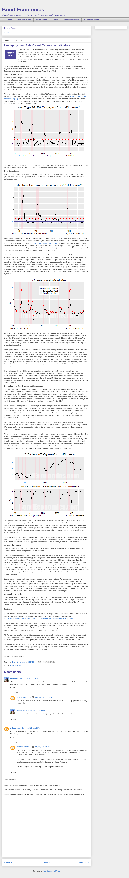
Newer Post (9, 863)
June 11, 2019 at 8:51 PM (44, 697)
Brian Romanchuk (24, 697)
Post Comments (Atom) (51, 871)
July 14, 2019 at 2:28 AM (31, 728)
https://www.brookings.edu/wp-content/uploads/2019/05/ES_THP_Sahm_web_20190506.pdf (38, 618)
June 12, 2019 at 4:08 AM (35, 710)
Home (9, 20)
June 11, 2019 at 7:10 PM (28, 679)
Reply (12, 688)
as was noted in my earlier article (45, 243)
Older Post (84, 863)
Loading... (7, 32)
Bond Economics (23, 9)
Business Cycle (16, 665)
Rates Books (41, 20)
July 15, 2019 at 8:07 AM (44, 747)
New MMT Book (24, 20)
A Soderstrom (15, 728)
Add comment (10, 779)
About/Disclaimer (71, 20)
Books (55, 20)
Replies (15, 693)
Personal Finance (91, 20)
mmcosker (14, 679)
